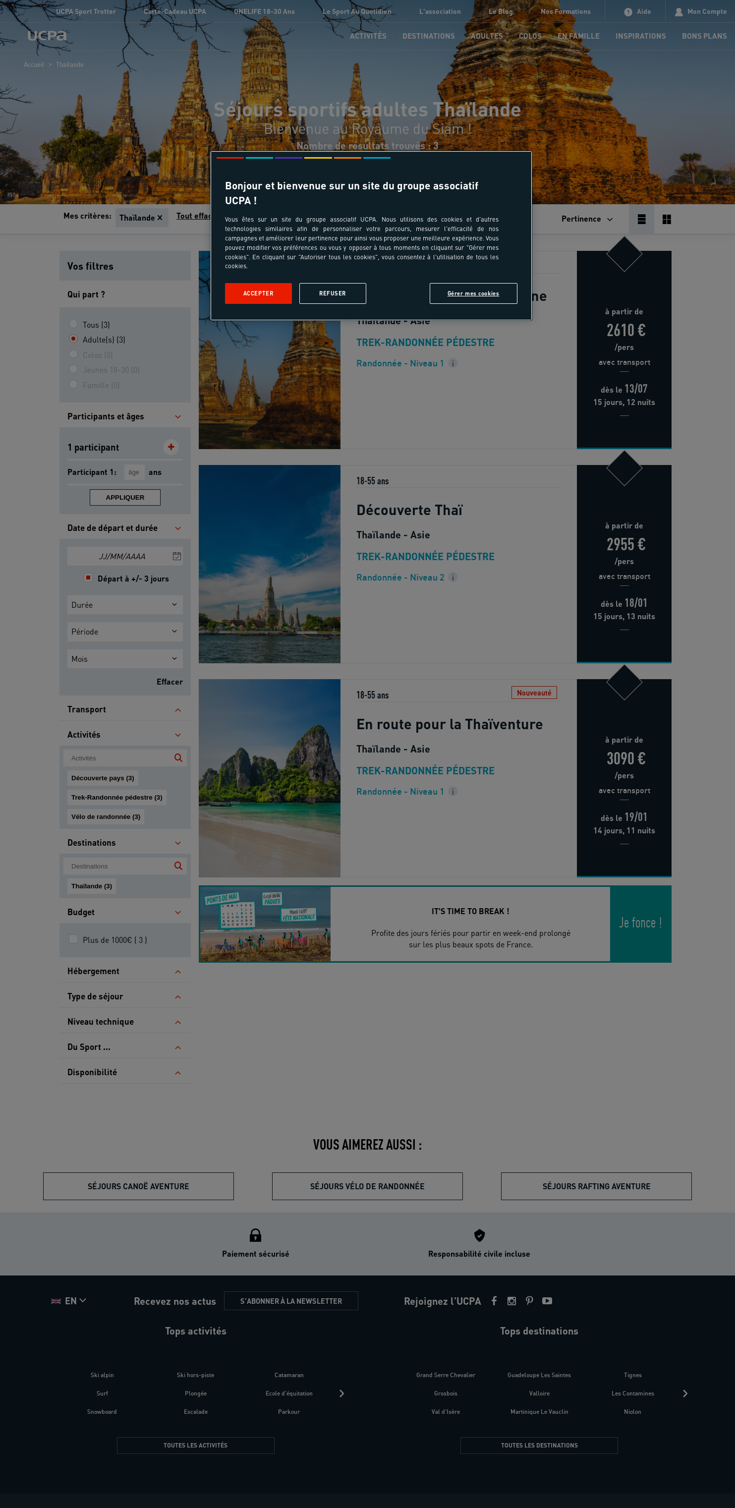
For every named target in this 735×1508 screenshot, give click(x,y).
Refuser (332, 293)
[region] (371, 236)
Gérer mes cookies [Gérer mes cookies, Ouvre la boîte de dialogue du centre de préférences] (474, 293)
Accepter (258, 293)
